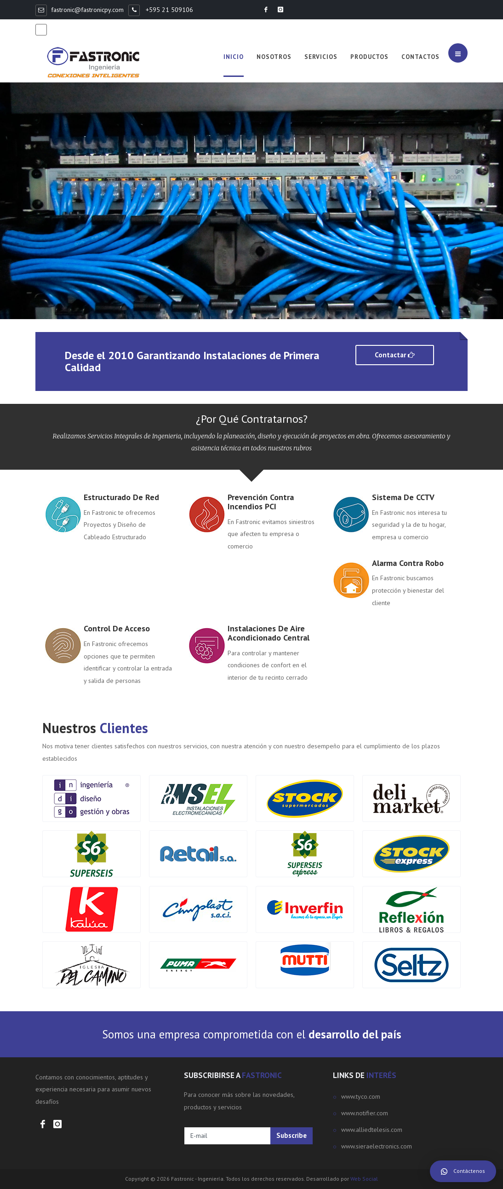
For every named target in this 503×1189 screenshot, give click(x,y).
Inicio (233, 57)
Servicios (320, 57)
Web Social (364, 1178)
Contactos (420, 57)
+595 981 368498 (77, 29)
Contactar (395, 354)
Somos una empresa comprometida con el (251, 1034)
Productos (369, 57)
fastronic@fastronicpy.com (87, 10)
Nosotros (274, 57)
